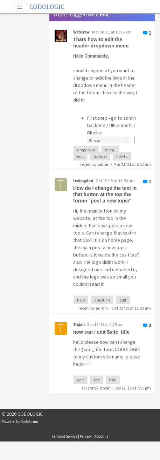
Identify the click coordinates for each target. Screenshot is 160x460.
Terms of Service (64, 436)
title (112, 380)
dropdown (86, 150)
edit (80, 156)
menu (110, 150)
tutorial (100, 156)
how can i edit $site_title (101, 332)
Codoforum (29, 421)
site (96, 380)
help (81, 300)
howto (121, 156)
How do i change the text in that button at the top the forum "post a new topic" (105, 194)
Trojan (105, 388)
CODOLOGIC (46, 6)
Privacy (86, 436)
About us (101, 436)
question (102, 300)
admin (103, 164)
